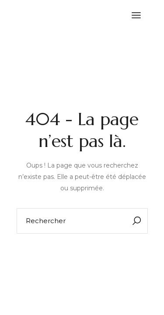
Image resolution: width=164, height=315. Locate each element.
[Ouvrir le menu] (136, 15)
